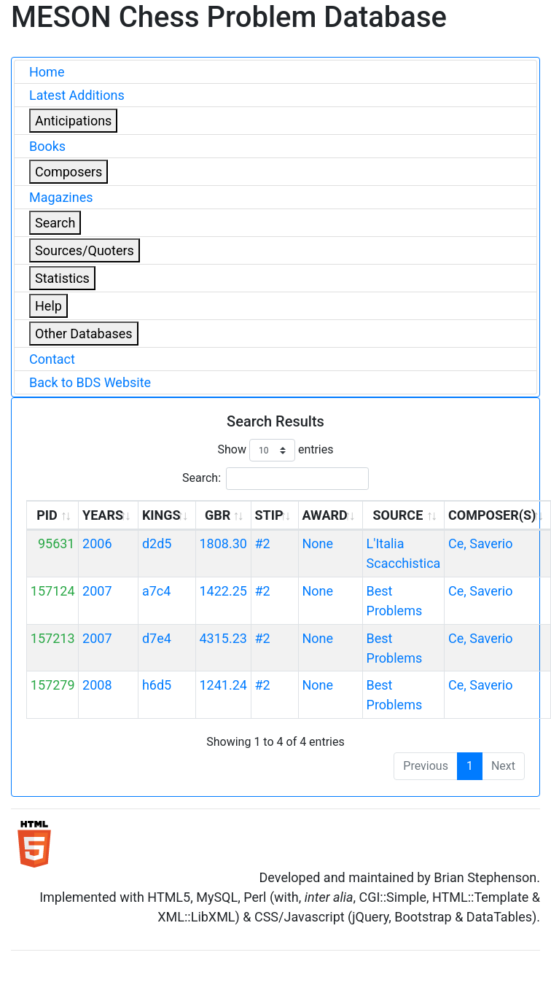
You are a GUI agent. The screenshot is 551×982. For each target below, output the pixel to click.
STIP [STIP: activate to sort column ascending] (268, 515)
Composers (68, 171)
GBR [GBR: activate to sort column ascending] (217, 515)
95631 (56, 543)
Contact (52, 359)
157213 (53, 638)
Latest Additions (77, 95)
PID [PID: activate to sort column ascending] (47, 515)
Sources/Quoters (84, 250)
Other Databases (84, 333)
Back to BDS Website (90, 382)
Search (55, 222)
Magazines (61, 197)
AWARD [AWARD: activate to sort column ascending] (324, 515)
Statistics (62, 278)
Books (47, 146)
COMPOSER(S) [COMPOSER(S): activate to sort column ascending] (492, 515)
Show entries (275, 450)
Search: (275, 478)
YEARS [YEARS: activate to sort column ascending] (102, 515)
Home (46, 71)
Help (48, 305)
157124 (53, 591)
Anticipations (73, 120)
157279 (53, 685)
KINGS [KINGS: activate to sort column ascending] (161, 515)
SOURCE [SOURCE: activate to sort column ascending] (397, 515)
